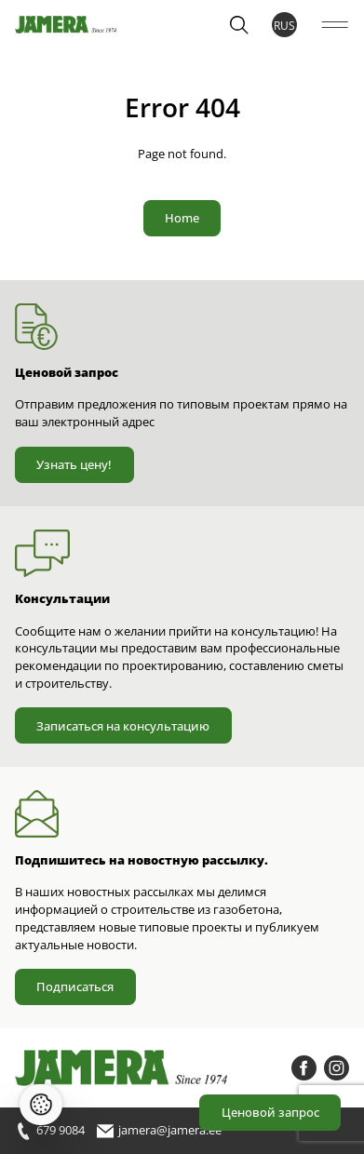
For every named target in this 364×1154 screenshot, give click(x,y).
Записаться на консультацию (122, 726)
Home (182, 217)
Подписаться (75, 986)
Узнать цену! (74, 464)
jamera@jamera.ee (159, 1131)
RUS (284, 25)
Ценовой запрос (270, 1112)
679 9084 (50, 1131)
